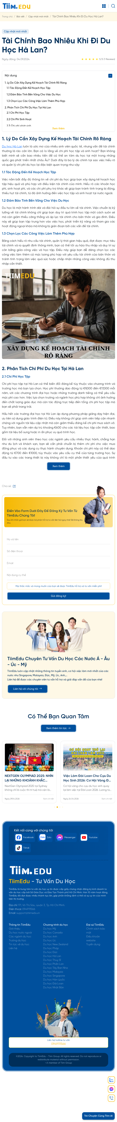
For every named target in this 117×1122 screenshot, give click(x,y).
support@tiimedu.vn (28, 913)
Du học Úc (49, 940)
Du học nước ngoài (20, 932)
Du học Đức (50, 952)
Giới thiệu (14, 928)
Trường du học (17, 940)
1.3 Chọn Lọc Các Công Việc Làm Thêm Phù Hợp (36, 101)
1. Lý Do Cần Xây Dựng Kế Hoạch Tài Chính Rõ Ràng (36, 82)
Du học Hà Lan (12, 146)
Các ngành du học (20, 936)
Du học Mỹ (49, 928)
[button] (54, 807)
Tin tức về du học (19, 944)
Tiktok (22, 848)
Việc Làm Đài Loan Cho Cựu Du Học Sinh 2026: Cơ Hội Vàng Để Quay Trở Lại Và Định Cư (87, 778)
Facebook (24, 837)
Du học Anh (50, 936)
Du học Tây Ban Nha (55, 968)
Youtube (89, 837)
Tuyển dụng (93, 944)
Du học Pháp (51, 948)
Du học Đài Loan (53, 983)
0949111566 (28, 909)
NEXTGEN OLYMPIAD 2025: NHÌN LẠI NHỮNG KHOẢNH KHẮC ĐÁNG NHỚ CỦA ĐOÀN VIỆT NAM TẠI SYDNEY (29, 778)
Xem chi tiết (48, 799)
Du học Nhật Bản (53, 987)
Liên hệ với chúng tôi (27, 688)
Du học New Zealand (55, 944)
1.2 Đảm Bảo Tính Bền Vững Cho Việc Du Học (34, 94)
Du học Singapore (54, 975)
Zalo (45, 837)
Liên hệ (13, 948)
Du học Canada (53, 932)
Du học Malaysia (53, 972)
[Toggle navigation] (104, 6)
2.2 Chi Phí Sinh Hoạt (19, 119)
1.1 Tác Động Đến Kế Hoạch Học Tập (28, 88)
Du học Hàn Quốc (54, 979)
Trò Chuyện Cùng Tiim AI (98, 1116)
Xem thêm (58, 128)
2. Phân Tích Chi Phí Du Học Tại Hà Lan (28, 107)
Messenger (65, 837)
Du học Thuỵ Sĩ (52, 960)
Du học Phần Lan (53, 964)
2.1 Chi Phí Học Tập (18, 112)
